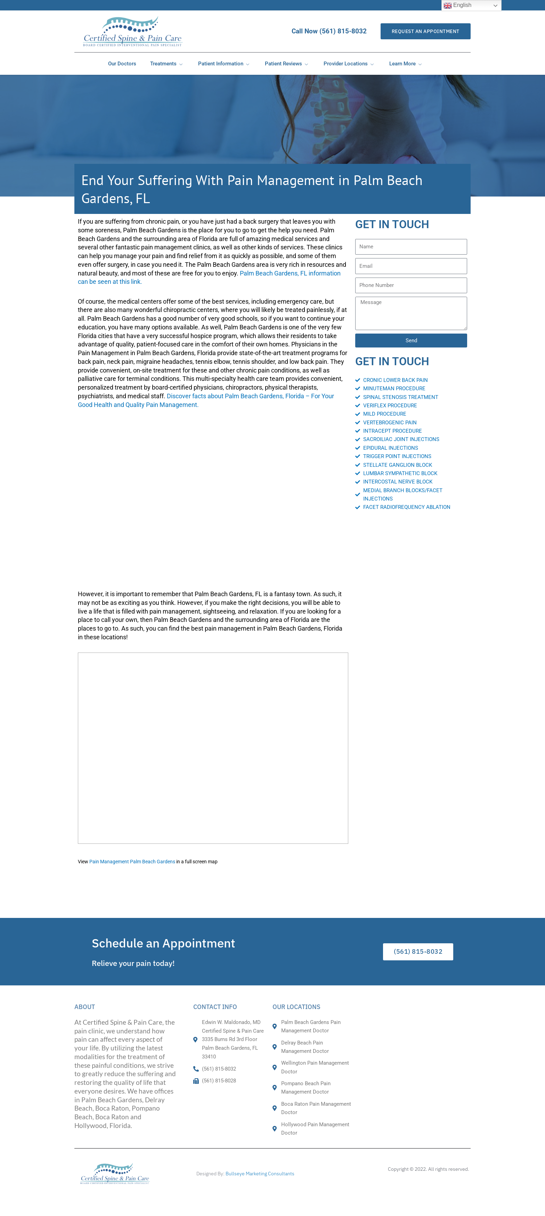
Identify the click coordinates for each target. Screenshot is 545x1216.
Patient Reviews (287, 64)
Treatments (167, 64)
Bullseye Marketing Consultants (260, 1173)
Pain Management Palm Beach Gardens (132, 862)
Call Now (332, 31)
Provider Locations (349, 64)
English (458, 5)
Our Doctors (122, 64)
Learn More (406, 64)
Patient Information (224, 64)
